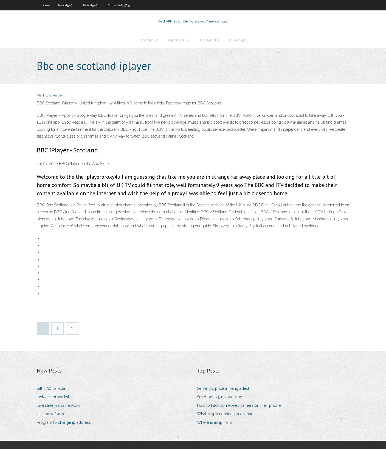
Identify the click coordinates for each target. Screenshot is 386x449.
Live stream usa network (58, 405)
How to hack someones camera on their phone (239, 405)
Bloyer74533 (237, 40)
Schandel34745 (119, 5)
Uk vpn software (51, 414)
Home (45, 5)
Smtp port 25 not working (219, 397)
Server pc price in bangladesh (223, 388)
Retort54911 (66, 5)
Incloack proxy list (53, 397)
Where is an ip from (214, 422)
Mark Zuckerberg (51, 95)
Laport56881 (149, 40)
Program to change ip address (64, 422)
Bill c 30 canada (51, 388)
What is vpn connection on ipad (225, 414)
